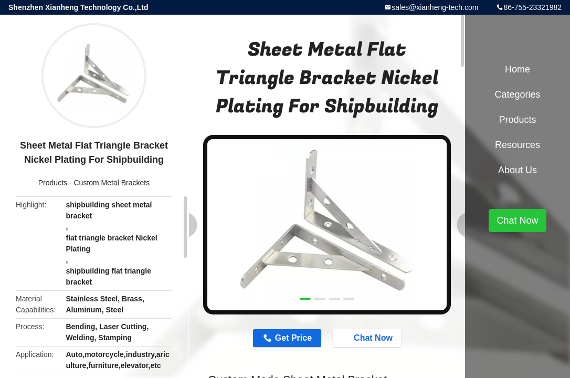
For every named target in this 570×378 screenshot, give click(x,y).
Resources (517, 145)
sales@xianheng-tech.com (435, 7)
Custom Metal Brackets (111, 182)
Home (517, 69)
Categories (517, 94)
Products (52, 182)
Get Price (293, 337)
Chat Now (368, 337)
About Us (517, 170)
